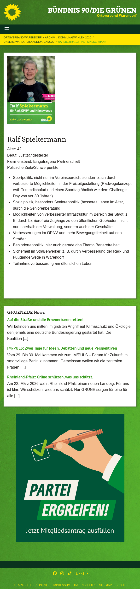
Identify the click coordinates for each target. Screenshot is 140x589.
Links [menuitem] (80, 573)
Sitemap (105, 585)
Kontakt (42, 585)
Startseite (23, 585)
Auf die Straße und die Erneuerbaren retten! (45, 319)
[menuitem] (23, 584)
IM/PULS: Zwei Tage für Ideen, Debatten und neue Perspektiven (62, 348)
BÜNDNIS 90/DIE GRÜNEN (92, 10)
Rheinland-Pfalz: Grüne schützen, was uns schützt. (50, 377)
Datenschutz (84, 585)
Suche (121, 585)
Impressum (61, 585)
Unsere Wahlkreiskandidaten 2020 (29, 41)
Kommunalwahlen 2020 (75, 37)
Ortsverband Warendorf (23, 37)
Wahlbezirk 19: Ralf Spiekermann (82, 41)
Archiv (50, 37)
